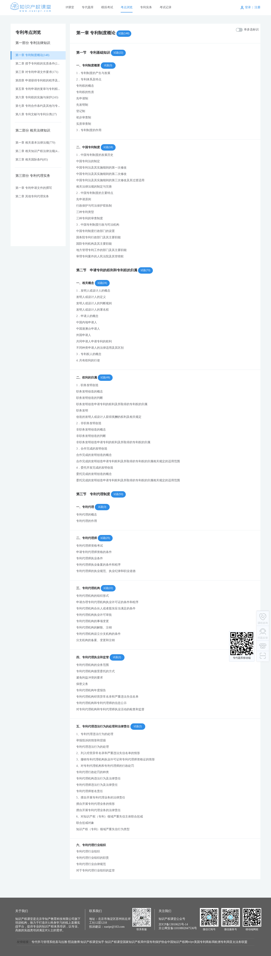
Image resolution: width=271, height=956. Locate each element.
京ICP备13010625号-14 (173, 924)
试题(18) (108, 147)
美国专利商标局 (204, 942)
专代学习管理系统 (43, 942)
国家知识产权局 (133, 942)
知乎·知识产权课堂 (110, 942)
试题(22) (118, 52)
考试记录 (165, 7)
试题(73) (145, 270)
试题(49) (105, 377)
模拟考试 (107, 7)
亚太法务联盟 (238, 942)
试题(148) (123, 33)
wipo (191, 942)
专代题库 (88, 7)
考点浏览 (127, 7)
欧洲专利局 (222, 942)
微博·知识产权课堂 (86, 942)
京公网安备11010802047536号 (178, 928)
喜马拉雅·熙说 (64, 942)
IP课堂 (70, 7)
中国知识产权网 (177, 942)
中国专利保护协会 (155, 942)
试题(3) (108, 65)
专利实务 (146, 7)
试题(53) (118, 494)
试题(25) (105, 537)
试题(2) (117, 657)
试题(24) (102, 282)
